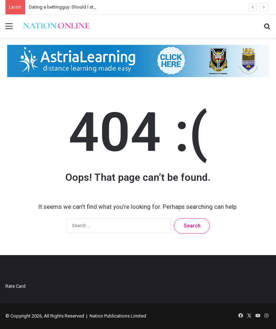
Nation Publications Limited (117, 316)
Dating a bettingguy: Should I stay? (65, 7)
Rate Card (15, 286)
